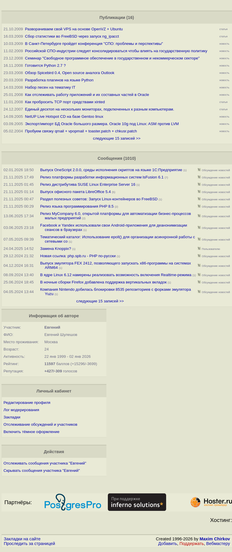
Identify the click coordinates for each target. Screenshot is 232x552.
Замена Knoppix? (55, 248)
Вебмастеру (218, 543)
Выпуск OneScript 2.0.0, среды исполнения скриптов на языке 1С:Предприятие (111, 170)
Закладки (11, 417)
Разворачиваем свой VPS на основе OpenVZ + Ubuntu (74, 29)
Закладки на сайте (22, 539)
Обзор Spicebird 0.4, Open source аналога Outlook (70, 73)
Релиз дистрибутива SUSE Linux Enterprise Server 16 (88, 184)
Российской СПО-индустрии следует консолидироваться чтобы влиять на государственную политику (116, 51)
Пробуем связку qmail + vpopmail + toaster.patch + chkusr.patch (81, 131)
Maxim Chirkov (215, 539)
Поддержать (192, 543)
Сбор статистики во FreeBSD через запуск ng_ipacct (72, 36)
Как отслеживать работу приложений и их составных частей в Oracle (87, 94)
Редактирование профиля (26, 402)
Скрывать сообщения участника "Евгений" (41, 470)
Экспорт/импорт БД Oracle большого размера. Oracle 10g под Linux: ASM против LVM (102, 124)
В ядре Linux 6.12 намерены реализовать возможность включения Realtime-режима (115, 275)
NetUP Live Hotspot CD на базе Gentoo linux (64, 116)
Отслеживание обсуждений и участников (40, 424)
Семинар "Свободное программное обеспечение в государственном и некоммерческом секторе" (112, 58)
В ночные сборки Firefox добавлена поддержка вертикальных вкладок (103, 282)
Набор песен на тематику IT (50, 87)
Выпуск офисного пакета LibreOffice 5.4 (75, 192)
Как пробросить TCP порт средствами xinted (65, 102)
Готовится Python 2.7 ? (45, 65)
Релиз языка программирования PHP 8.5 (77, 206)
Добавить (167, 543)
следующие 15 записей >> (116, 138)
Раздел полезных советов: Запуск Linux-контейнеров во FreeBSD (99, 199)
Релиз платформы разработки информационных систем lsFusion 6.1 (102, 177)
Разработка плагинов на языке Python (59, 80)
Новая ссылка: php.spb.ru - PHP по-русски (78, 256)
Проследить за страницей (29, 543)
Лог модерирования (21, 410)
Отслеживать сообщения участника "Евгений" (44, 463)
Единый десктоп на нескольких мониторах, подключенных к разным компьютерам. (99, 109)
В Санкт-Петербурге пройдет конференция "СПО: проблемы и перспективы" (94, 43)
